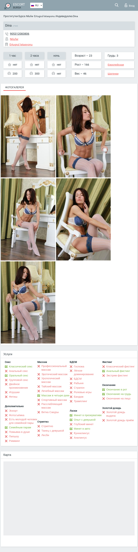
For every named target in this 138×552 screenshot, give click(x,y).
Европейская (116, 64)
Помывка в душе (19, 432)
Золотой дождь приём (120, 420)
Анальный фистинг (118, 371)
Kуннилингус (81, 433)
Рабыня (79, 383)
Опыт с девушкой (85, 419)
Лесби (45, 435)
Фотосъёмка (16, 415)
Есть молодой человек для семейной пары (23, 421)
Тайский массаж (52, 386)
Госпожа (79, 366)
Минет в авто (82, 428)
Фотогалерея (14, 87)
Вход (130, 5)
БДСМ (78, 378)
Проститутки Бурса (14, 16)
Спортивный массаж (54, 400)
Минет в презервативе (88, 415)
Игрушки (14, 392)
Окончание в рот (116, 389)
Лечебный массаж (53, 391)
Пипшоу (14, 436)
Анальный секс (18, 371)
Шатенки (113, 73)
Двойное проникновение (18, 385)
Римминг (14, 441)
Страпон (79, 387)
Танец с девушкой (53, 430)
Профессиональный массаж (54, 368)
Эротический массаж (55, 374)
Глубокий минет (84, 424)
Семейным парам (20, 427)
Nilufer (29, 16)
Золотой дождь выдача (115, 414)
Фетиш (13, 396)
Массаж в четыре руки (55, 395)
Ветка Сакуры (50, 412)
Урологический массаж (51, 380)
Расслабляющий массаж (52, 405)
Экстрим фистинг (117, 375)
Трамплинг (80, 401)
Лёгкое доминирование (84, 372)
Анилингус (80, 437)
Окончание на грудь (118, 394)
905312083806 (19, 33)
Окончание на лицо (118, 398)
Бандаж (79, 396)
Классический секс (20, 366)
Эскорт (13, 410)
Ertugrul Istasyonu (44, 16)
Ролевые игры (83, 392)
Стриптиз (47, 426)
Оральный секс (18, 375)
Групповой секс (18, 380)
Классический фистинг (120, 366)
